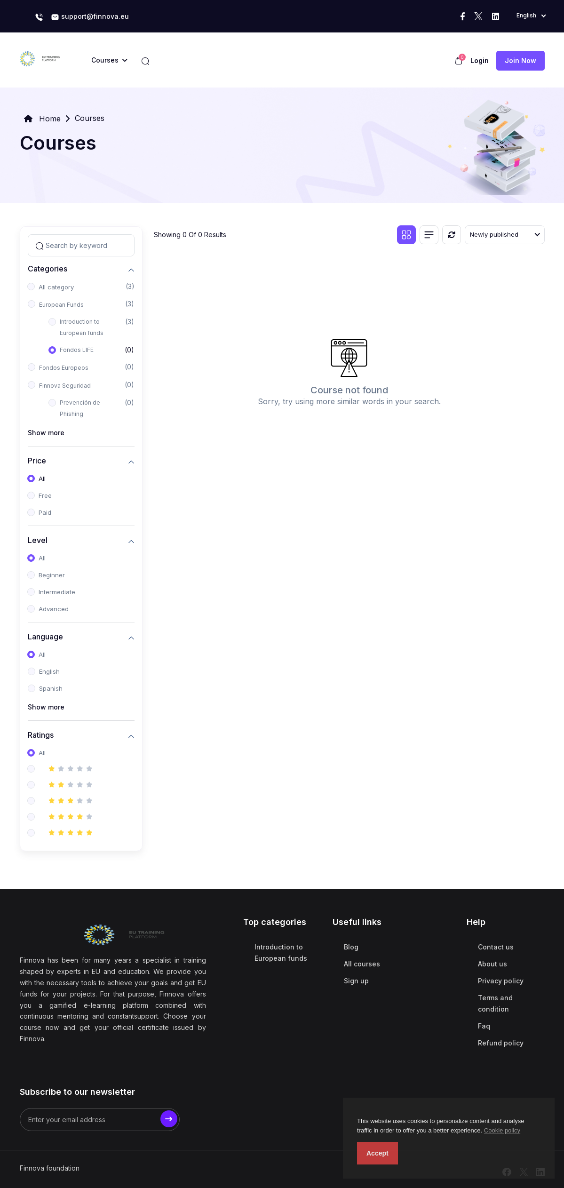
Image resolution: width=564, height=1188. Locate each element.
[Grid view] (406, 234)
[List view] (429, 234)
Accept (377, 1153)
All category (56, 287)
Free (45, 495)
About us (492, 964)
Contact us (496, 947)
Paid (45, 512)
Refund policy (501, 1043)
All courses (362, 964)
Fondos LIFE (77, 349)
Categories (47, 268)
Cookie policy (502, 1130)
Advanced (54, 609)
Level (38, 539)
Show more (46, 433)
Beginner (52, 575)
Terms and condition (495, 1003)
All (42, 478)
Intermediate (57, 592)
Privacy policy (501, 981)
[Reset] (451, 234)
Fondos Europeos (63, 367)
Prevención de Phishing (80, 408)
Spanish (51, 688)
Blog (351, 947)
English (49, 671)
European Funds (61, 304)
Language (45, 636)
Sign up (356, 981)
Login (479, 60)
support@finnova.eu (90, 17)
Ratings (41, 734)
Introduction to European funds (81, 327)
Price (37, 460)
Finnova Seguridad (65, 385)
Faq (484, 1026)
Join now (520, 60)
